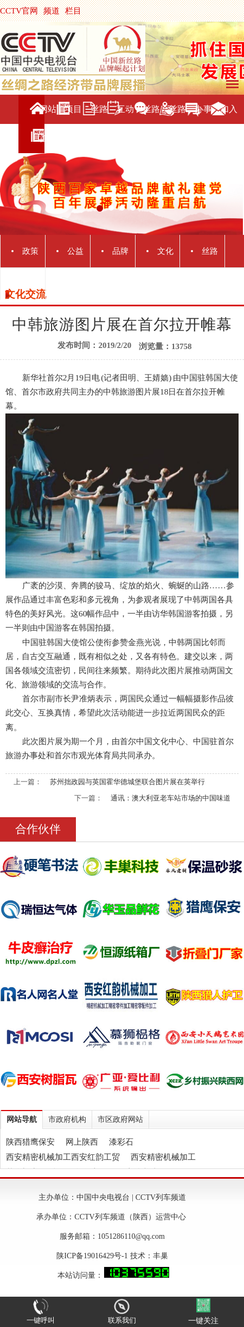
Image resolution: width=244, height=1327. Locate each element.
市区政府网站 (120, 1119)
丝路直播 (177, 123)
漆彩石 (121, 1142)
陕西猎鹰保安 (30, 1142)
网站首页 (47, 123)
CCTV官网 (19, 10)
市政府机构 (67, 1119)
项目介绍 (73, 123)
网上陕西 (82, 1142)
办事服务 (203, 123)
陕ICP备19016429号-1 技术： (104, 1256)
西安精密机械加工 (163, 1157)
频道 (51, 10)
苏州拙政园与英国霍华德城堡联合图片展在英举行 (127, 782)
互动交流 (125, 123)
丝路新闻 (99, 123)
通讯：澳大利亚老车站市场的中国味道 (170, 798)
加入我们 (228, 123)
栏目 (73, 10)
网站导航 (22, 1119)
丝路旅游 (151, 123)
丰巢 (160, 1256)
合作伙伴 (38, 829)
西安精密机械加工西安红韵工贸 (63, 1157)
